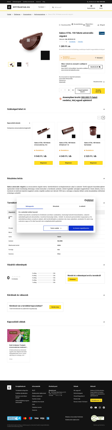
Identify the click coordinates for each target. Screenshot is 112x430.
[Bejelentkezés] (91, 7)
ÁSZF (33, 390)
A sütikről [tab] (82, 206)
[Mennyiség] (65, 90)
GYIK (33, 404)
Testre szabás (55, 228)
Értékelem (73, 279)
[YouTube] (95, 407)
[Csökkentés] (61, 90)
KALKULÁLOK (95, 67)
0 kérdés (80, 41)
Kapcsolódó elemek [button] (13, 123)
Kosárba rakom (98, 91)
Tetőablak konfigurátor (21, 390)
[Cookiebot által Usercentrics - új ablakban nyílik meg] (85, 200)
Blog (44, 1)
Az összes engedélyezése (81, 228)
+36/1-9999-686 (101, 1)
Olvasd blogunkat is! (79, 396)
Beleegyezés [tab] (30, 206)
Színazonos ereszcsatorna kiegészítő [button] (18, 128)
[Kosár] (101, 7)
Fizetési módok (36, 399)
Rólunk (9, 1)
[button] (42, 7)
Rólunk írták (77, 399)
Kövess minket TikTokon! (80, 401)
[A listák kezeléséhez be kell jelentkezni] (77, 24)
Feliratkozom (96, 400)
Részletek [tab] (56, 206)
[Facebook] (91, 407)
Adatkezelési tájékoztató (39, 393)
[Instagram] (100, 407)
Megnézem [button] (43, 163)
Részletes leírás (99, 82)
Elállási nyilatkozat (37, 396)
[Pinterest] (104, 407)
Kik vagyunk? (77, 390)
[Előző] (99, 117)
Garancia (38, 1)
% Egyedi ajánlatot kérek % (82, 91)
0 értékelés (72, 41)
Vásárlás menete (37, 407)
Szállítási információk (28, 1)
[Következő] (103, 117)
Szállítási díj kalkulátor (21, 393)
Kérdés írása (55, 307)
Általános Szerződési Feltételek (74, 417)
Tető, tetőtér (13, 332)
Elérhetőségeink (17, 1)
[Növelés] (69, 90)
